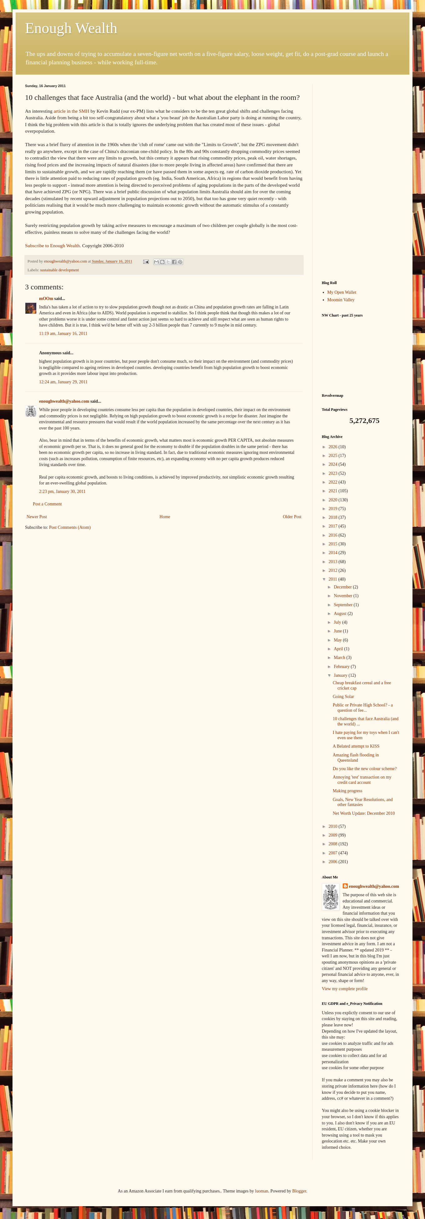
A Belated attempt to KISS (356, 746)
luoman (261, 1191)
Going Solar (343, 696)
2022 (334, 482)
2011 (333, 579)
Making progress (347, 791)
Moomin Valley (341, 299)
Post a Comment (47, 504)
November (343, 595)
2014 (334, 552)
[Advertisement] (361, 177)
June (338, 631)
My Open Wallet (342, 292)
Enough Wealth (71, 28)
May (338, 640)
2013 (334, 561)
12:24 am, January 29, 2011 (63, 382)
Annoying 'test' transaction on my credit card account (362, 780)
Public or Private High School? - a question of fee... (363, 708)
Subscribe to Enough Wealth (52, 245)
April (339, 648)
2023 (334, 473)
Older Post (292, 516)
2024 (334, 464)
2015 (334, 544)
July (338, 622)
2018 (334, 517)
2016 (334, 535)
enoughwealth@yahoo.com (64, 401)
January (341, 675)
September (343, 604)
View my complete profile (345, 988)
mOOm (46, 298)
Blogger (299, 1191)
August (340, 613)
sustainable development (59, 270)
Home (164, 516)
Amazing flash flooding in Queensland (356, 758)
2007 (334, 853)
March (340, 657)
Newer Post (37, 516)
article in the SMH (71, 111)
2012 (334, 570)
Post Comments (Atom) (70, 527)
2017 (334, 526)
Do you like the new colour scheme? (365, 768)
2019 (334, 508)
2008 (334, 844)
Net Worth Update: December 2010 (364, 813)
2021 (334, 491)
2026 (334, 447)
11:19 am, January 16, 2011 (63, 333)
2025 (334, 455)
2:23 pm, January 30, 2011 (62, 491)
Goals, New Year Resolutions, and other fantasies (363, 802)
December (343, 587)
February (342, 666)
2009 (334, 835)
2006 (334, 861)
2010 (334, 826)
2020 (334, 500)
